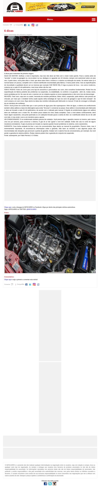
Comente (7, 25)
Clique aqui (7, 207)
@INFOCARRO (31, 209)
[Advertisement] (49, 154)
